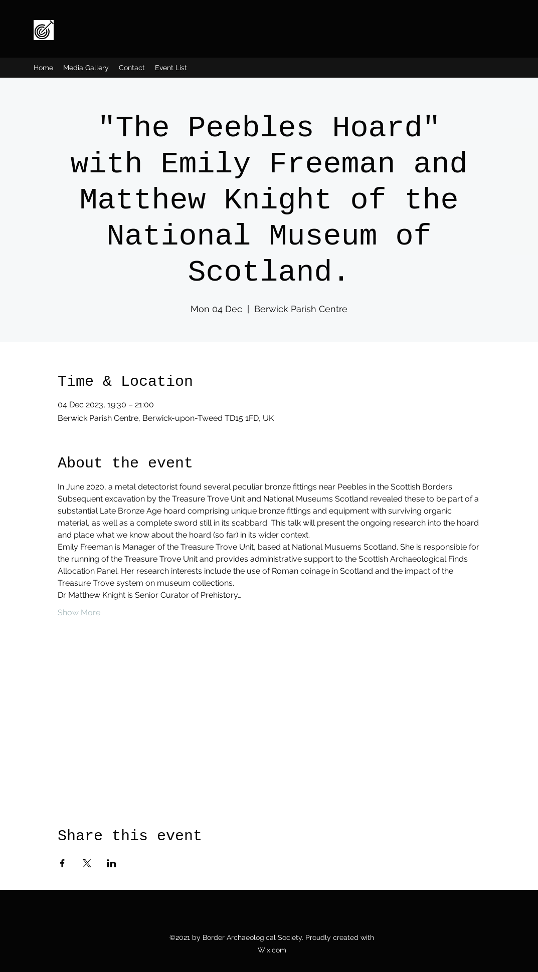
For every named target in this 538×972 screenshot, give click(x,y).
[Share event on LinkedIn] (111, 863)
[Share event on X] (87, 863)
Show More (79, 612)
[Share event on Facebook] (62, 863)
